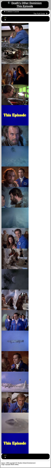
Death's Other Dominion (26, 3)
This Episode (25, 6)
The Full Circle (39, 14)
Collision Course (12, 12)
